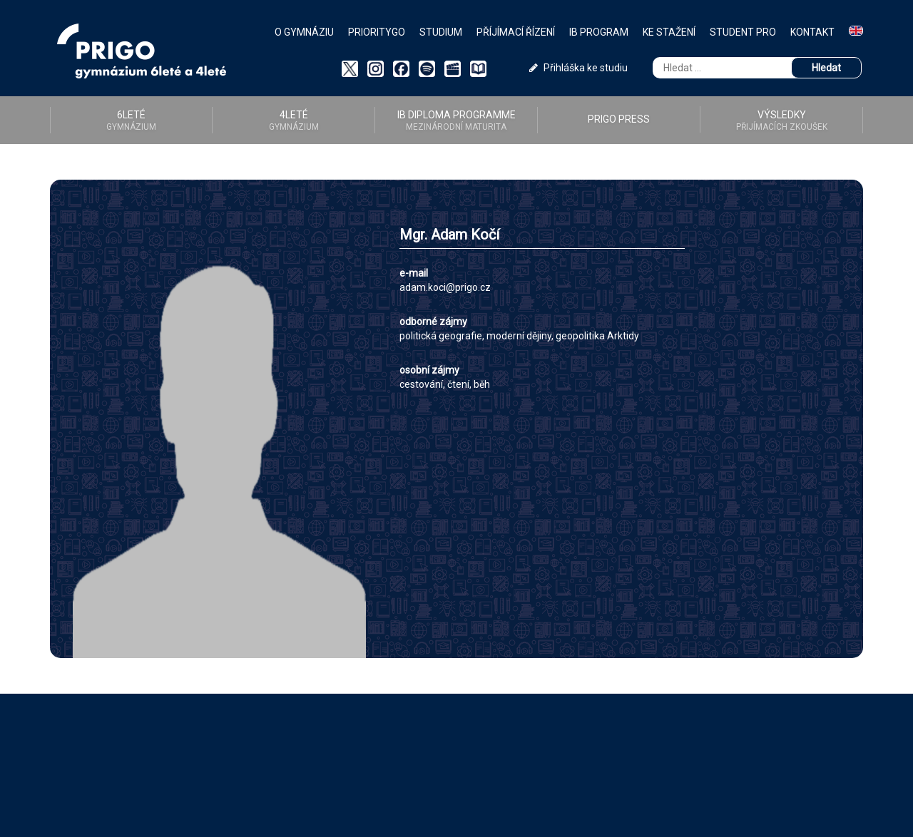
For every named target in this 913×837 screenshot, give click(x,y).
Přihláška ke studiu (578, 67)
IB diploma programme (456, 120)
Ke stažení (669, 32)
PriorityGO (376, 32)
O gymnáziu (304, 32)
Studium (440, 32)
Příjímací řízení (515, 32)
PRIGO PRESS (619, 119)
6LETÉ (131, 120)
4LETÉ (293, 120)
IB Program (598, 32)
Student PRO (743, 32)
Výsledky (781, 120)
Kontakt (812, 32)
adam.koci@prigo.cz (445, 287)
